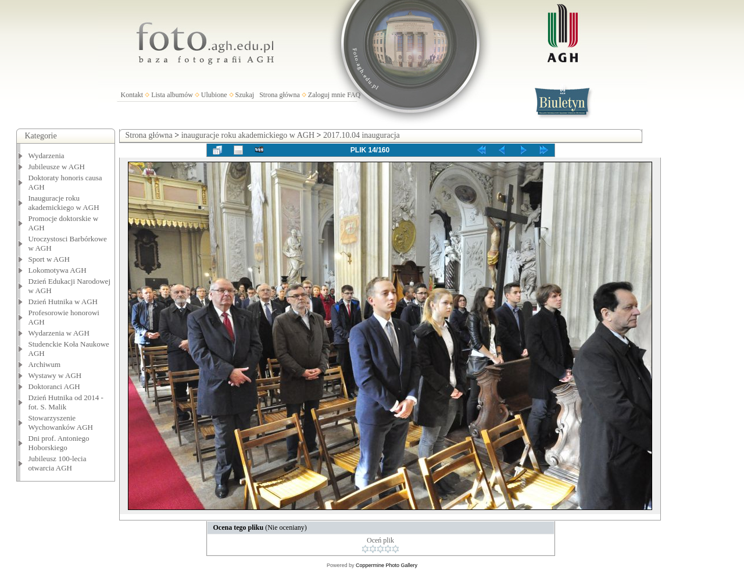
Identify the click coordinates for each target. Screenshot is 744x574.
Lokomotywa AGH (57, 270)
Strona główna (279, 95)
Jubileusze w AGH (56, 166)
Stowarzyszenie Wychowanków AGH (61, 422)
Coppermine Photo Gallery (386, 565)
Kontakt (132, 95)
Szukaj (245, 95)
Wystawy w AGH (55, 375)
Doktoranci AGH (54, 386)
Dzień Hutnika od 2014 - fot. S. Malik (65, 402)
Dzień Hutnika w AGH (63, 301)
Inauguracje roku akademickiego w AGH (63, 203)
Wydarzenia (46, 155)
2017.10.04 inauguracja (361, 135)
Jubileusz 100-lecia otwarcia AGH (57, 463)
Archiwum (44, 364)
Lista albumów (172, 95)
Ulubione (214, 95)
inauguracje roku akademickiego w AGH (247, 135)
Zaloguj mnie (326, 95)
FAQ (353, 95)
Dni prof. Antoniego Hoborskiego (59, 443)
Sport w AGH (49, 259)
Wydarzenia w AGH (59, 333)
